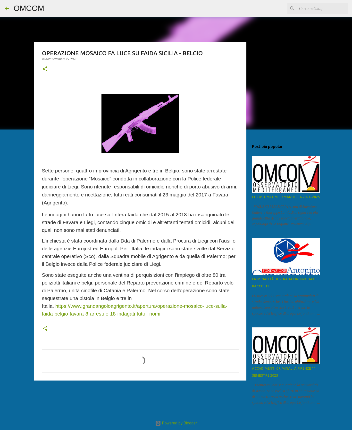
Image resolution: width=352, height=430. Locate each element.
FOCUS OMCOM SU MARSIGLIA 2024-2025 (286, 197)
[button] (45, 69)
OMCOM (29, 8)
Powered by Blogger (176, 423)
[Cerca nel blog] (322, 8)
